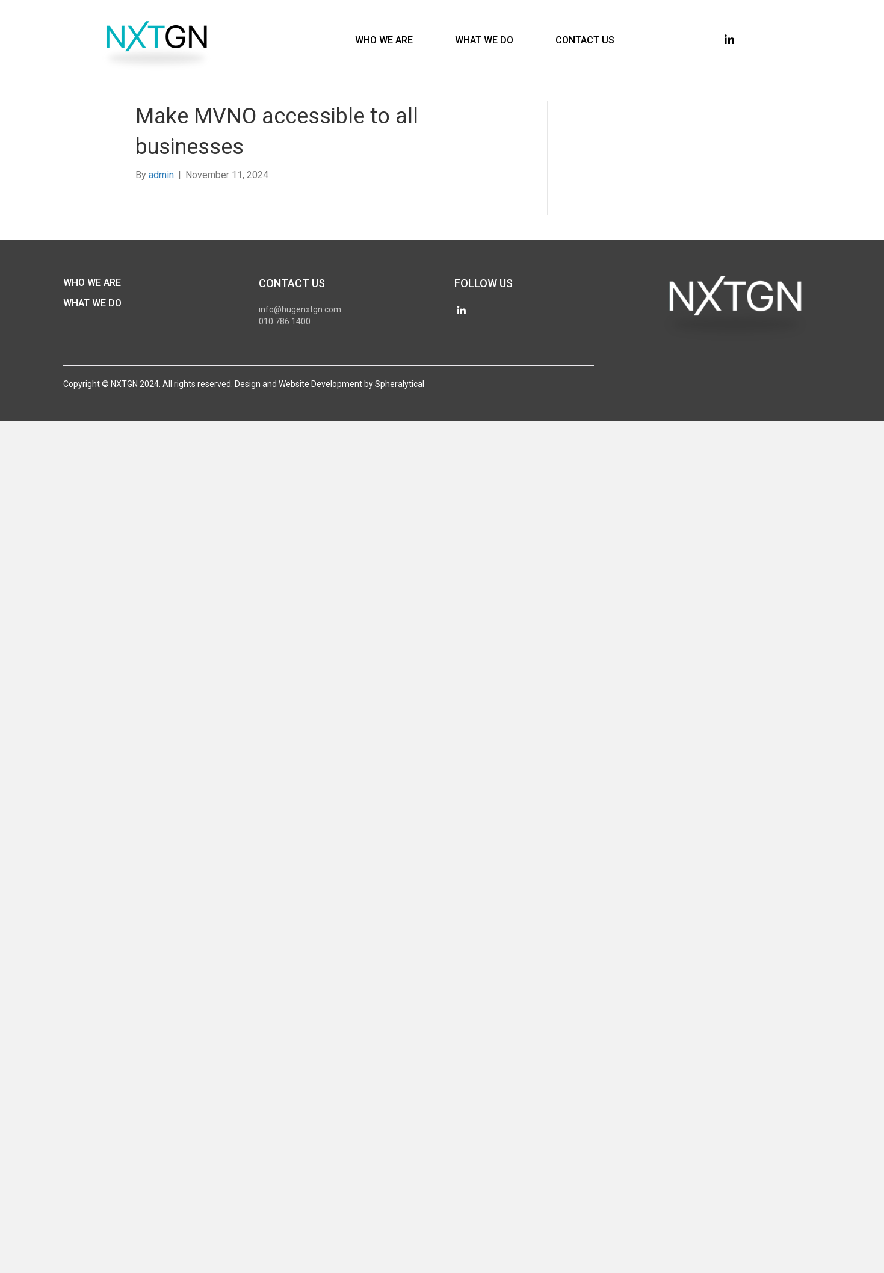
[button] (729, 39)
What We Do (92, 303)
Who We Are (92, 282)
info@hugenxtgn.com (300, 309)
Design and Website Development (298, 384)
